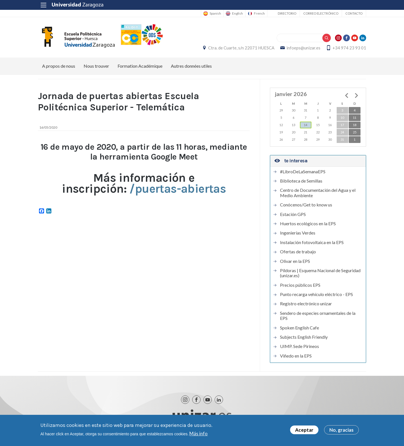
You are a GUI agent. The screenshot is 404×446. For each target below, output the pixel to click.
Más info (198, 434)
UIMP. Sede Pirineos (299, 346)
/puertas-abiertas (177, 188)
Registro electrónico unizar (306, 303)
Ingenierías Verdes (297, 232)
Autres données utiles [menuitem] (191, 66)
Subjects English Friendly (304, 337)
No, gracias (341, 430)
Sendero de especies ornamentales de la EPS (317, 316)
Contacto (353, 13)
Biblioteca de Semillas (301, 180)
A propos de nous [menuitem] (58, 66)
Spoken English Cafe (299, 327)
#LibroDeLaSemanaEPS (302, 171)
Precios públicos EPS (300, 285)
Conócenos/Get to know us (306, 204)
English (237, 13)
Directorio (287, 13)
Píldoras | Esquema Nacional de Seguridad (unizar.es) (320, 273)
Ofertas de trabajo (298, 251)
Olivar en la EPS (295, 261)
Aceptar (304, 430)
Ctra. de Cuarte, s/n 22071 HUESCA (241, 47)
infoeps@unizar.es (303, 47)
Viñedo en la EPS (296, 355)
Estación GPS (293, 214)
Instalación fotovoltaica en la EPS (312, 242)
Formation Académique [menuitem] (140, 66)
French (259, 13)
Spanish (215, 13)
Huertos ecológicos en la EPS (308, 223)
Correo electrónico (320, 13)
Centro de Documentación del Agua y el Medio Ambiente (317, 193)
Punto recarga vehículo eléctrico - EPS (316, 294)
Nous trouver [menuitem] (96, 66)
